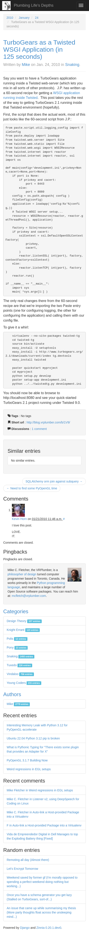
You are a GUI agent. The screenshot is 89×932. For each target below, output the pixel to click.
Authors (12, 694)
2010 (9, 17)
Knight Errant (23, 630)
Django (25, 927)
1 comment (39, 429)
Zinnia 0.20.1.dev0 (48, 927)
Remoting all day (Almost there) (28, 860)
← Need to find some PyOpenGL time (31, 488)
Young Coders (24, 683)
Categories (15, 611)
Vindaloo (20, 674)
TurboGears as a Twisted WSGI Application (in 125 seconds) (39, 49)
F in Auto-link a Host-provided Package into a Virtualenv (44, 825)
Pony (17, 647)
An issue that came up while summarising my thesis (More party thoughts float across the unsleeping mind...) (41, 912)
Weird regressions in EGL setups (29, 769)
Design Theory (24, 621)
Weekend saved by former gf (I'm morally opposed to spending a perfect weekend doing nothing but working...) (42, 882)
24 (36, 17)
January (24, 17)
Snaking (72, 64)
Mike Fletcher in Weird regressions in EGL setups (40, 790)
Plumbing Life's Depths (34, 5)
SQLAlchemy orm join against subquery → (54, 481)
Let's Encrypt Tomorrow (22, 868)
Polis (17, 638)
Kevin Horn (19, 519)
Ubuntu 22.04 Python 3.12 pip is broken (33, 738)
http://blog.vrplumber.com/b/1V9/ (48, 422)
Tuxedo (19, 665)
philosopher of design (22, 574)
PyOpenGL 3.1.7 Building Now (27, 760)
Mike (26, 64)
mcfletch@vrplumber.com (29, 595)
